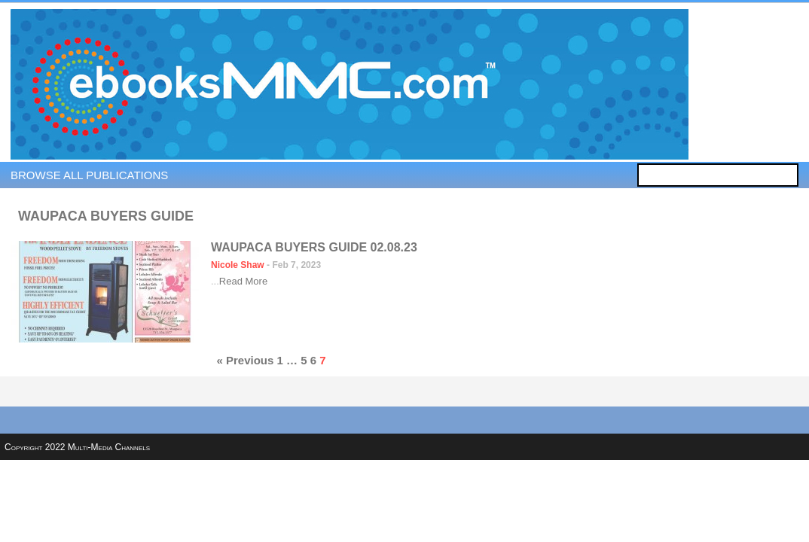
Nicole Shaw (237, 265)
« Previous (244, 360)
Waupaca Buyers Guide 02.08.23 (314, 247)
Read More (243, 281)
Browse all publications (89, 175)
